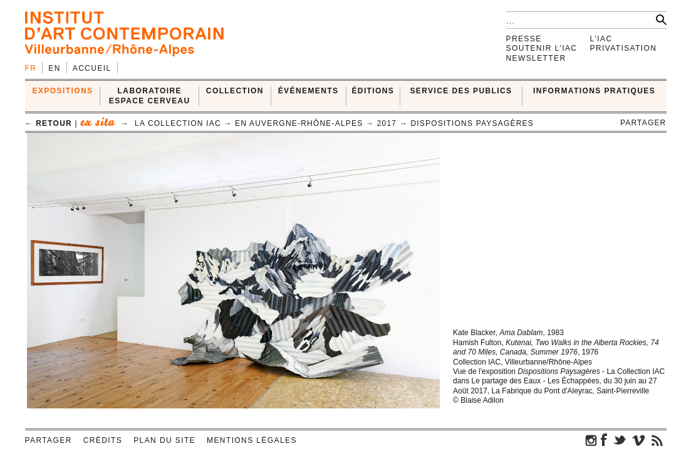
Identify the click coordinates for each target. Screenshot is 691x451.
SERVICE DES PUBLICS (461, 90)
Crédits (102, 440)
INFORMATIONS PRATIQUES (594, 90)
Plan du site (164, 440)
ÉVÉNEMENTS (308, 90)
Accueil (92, 68)
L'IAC (601, 38)
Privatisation (623, 48)
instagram (591, 439)
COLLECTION (235, 90)
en (54, 68)
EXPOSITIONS (63, 90)
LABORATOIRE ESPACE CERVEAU (149, 95)
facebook (604, 439)
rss (657, 439)
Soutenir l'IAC (542, 48)
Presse (524, 38)
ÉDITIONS (372, 90)
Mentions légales (252, 440)
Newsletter (536, 58)
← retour (48, 123)
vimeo (638, 439)
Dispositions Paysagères (472, 123)
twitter (619, 439)
